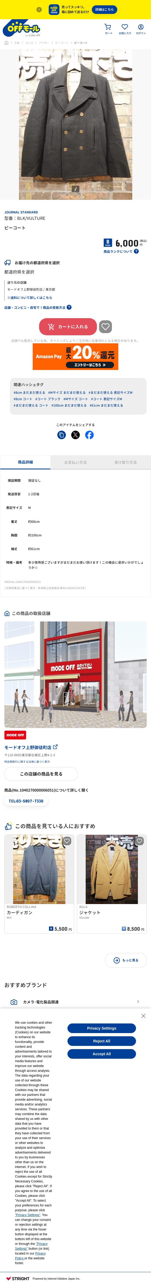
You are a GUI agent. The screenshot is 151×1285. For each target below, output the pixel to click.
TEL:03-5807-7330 (26, 800)
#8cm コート (23, 399)
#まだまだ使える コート (31, 405)
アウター (44, 43)
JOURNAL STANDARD (21, 212)
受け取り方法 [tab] (125, 462)
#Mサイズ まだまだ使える (67, 392)
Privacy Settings (101, 1028)
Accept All (102, 1054)
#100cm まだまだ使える (69, 405)
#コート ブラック (48, 399)
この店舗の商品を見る (41, 774)
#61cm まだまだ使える (106, 405)
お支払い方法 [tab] (75, 462)
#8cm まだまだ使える (29, 392)
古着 (17, 43)
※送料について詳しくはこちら (29, 297)
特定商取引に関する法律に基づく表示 (27, 762)
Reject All (101, 1041)
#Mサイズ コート (75, 399)
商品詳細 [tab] (25, 462)
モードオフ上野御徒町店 (31, 747)
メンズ (29, 43)
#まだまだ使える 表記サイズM (111, 392)
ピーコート (62, 43)
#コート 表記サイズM (106, 399)
